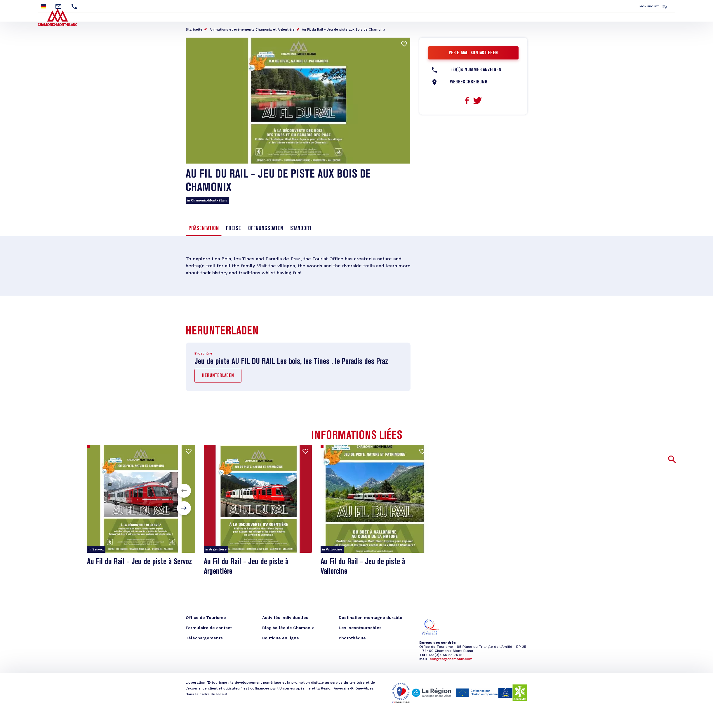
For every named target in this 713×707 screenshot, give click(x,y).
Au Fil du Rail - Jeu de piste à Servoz (139, 562)
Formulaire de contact (209, 627)
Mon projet (649, 6)
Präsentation (204, 228)
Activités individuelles (285, 617)
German (43, 6)
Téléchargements (204, 638)
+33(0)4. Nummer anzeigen (475, 70)
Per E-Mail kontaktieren (473, 53)
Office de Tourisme (206, 617)
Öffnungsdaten (265, 228)
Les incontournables (360, 627)
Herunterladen (218, 376)
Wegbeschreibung (468, 82)
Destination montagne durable (370, 617)
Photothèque (352, 638)
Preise (233, 228)
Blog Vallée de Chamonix (288, 627)
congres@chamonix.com (451, 659)
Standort (301, 228)
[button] (184, 491)
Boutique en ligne (280, 638)
